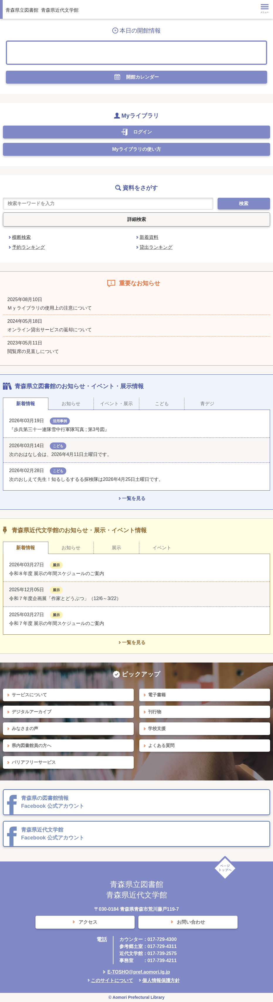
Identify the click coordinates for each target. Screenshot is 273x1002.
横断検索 (21, 237)
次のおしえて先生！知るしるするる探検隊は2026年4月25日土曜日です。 (86, 479)
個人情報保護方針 (161, 980)
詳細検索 (136, 219)
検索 (243, 203)
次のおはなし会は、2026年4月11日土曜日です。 (60, 454)
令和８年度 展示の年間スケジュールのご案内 (56, 573)
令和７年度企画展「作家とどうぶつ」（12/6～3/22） (65, 598)
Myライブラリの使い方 (136, 149)
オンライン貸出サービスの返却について (49, 329)
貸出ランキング (156, 247)
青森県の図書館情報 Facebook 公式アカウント (52, 802)
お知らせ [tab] (71, 403)
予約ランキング (28, 247)
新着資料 (149, 237)
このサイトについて (112, 980)
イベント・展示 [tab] (116, 403)
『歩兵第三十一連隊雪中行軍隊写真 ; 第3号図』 (59, 429)
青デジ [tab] (207, 403)
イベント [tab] (161, 547)
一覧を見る (133, 498)
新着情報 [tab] (25, 403)
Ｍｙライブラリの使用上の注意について (49, 307)
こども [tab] (162, 403)
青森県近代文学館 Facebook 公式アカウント (52, 834)
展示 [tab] (116, 547)
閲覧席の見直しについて (33, 351)
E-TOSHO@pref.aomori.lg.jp (138, 971)
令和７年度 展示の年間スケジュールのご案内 (56, 623)
